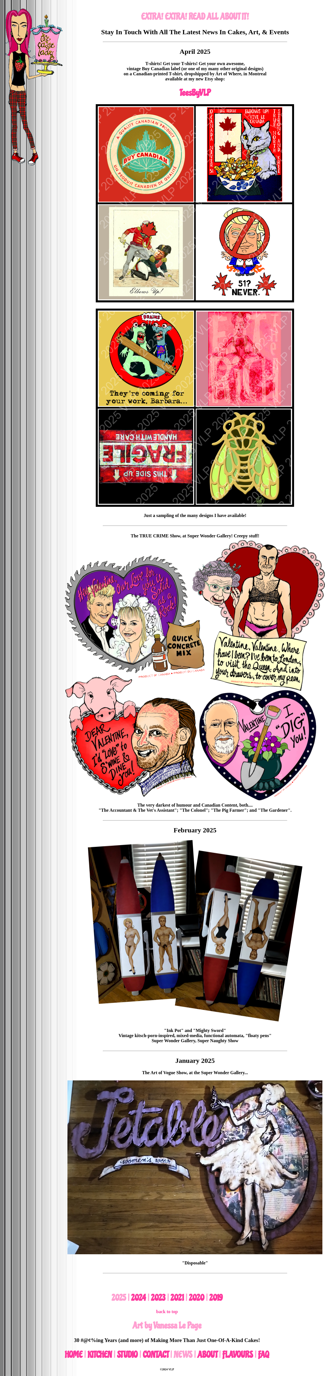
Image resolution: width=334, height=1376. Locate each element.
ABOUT (207, 1354)
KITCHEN (100, 1354)
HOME (73, 1354)
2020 (196, 1297)
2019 (215, 1297)
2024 (138, 1297)
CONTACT (156, 1354)
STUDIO (127, 1354)
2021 (177, 1297)
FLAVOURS (237, 1354)
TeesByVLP (195, 92)
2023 (158, 1297)
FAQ (263, 1354)
